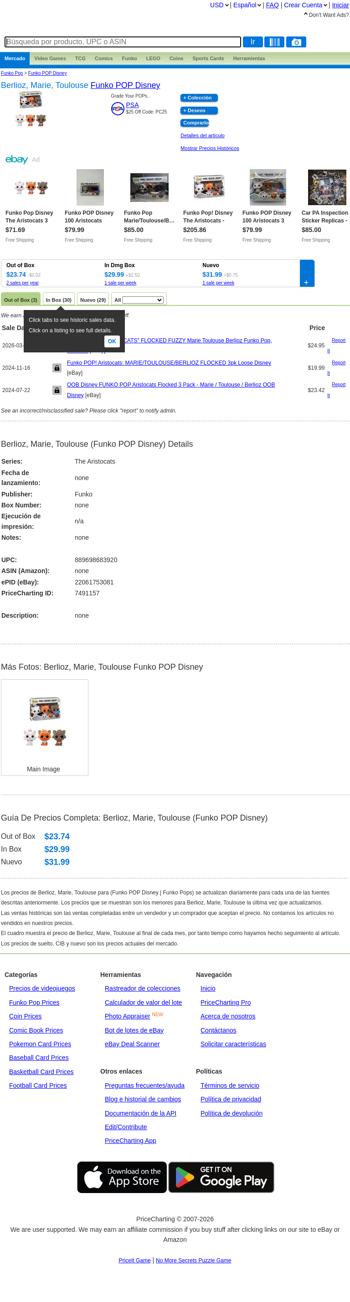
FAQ (272, 5)
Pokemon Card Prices (40, 1044)
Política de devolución (231, 1113)
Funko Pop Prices (34, 1002)
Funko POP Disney (47, 73)
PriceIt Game (135, 1260)
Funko (129, 58)
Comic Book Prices (36, 1030)
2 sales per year (22, 282)
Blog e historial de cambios (143, 1099)
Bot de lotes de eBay (134, 1030)
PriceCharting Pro (226, 1002)
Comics (104, 58)
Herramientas (249, 58)
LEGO (153, 58)
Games (50, 58)
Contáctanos (219, 1030)
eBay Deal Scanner (132, 1044)
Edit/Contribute (126, 1127)
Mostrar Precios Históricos (209, 148)
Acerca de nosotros (228, 1016)
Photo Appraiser (127, 1016)
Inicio (208, 988)
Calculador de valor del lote (143, 1002)
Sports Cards (208, 58)
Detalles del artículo (202, 135)
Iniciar (340, 5)
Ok (112, 341)
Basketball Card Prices (41, 1071)
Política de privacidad (231, 1099)
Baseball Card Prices (39, 1057)
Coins (177, 58)
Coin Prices (25, 1016)
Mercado (15, 58)
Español (245, 5)
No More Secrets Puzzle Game (193, 1260)
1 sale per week (120, 282)
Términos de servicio (230, 1085)
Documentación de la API (140, 1113)
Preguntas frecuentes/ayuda (145, 1085)
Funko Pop (12, 73)
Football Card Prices (38, 1085)
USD (217, 5)
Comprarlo (196, 122)
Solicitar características (233, 1044)
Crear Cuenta (303, 5)
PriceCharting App (130, 1140)
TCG (80, 58)
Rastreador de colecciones (142, 988)
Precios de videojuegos (42, 988)
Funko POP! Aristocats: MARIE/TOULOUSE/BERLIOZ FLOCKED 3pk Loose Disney (169, 363)
